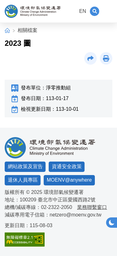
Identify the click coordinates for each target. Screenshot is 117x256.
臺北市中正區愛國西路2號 (66, 199)
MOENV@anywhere (69, 180)
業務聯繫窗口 (92, 207)
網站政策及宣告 (25, 166)
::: (71, 11)
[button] (94, 11)
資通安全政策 (67, 166)
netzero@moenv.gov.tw (75, 214)
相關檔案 (27, 30)
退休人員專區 (23, 180)
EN (82, 11)
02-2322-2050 (56, 207)
